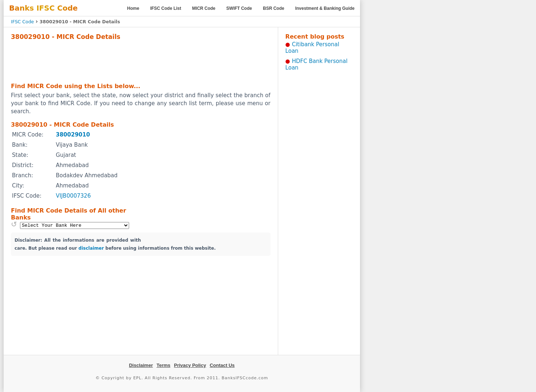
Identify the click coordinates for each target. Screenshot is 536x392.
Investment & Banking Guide (325, 8)
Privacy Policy (190, 365)
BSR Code (273, 8)
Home (133, 8)
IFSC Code (22, 21)
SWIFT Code (239, 8)
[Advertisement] (140, 60)
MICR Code (203, 8)
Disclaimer (141, 365)
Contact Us (222, 365)
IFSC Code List (165, 8)
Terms (163, 365)
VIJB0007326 (73, 196)
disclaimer (91, 248)
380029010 (73, 134)
